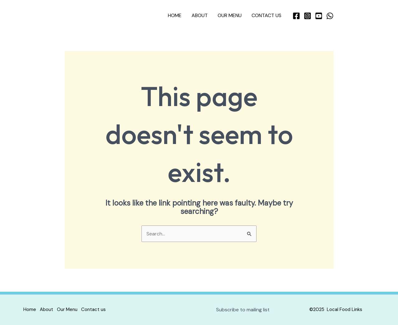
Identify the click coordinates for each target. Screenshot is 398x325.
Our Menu (230, 15)
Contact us (266, 15)
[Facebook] (296, 16)
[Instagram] (307, 16)
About (200, 15)
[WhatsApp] (330, 16)
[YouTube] (318, 16)
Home (175, 15)
